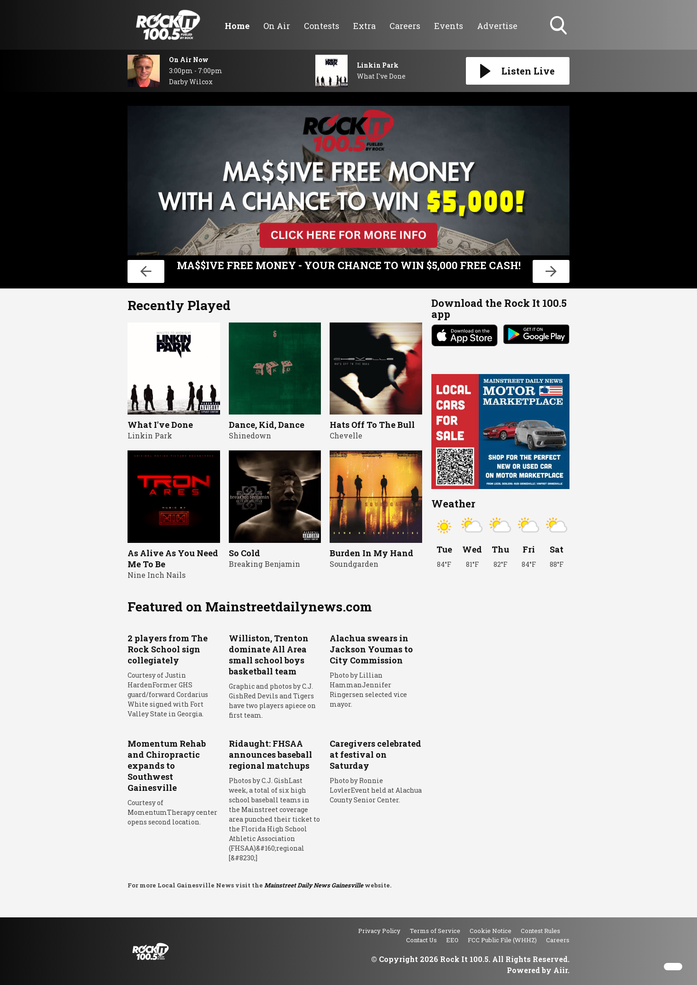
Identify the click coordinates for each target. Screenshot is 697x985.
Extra (364, 25)
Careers (404, 25)
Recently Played (179, 305)
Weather (453, 503)
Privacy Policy (379, 931)
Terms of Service (435, 931)
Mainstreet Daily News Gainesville (313, 885)
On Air (276, 25)
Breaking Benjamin (264, 564)
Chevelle (346, 435)
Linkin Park (150, 435)
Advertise (497, 25)
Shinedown (250, 435)
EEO (452, 940)
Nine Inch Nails (157, 575)
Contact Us (421, 940)
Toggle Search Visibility (559, 26)
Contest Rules (540, 931)
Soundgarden (354, 564)
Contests (321, 25)
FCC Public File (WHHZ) (502, 940)
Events (448, 25)
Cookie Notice (490, 931)
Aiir (560, 970)
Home (237, 25)
